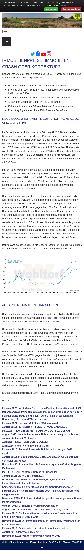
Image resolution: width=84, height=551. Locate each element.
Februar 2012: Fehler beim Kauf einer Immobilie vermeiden (35, 528)
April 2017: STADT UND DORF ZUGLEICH (25, 442)
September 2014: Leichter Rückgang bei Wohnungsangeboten (37, 487)
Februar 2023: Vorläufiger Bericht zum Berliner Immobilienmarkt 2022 (41, 408)
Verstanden (51, 9)
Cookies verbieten (71, 9)
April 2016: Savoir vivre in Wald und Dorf (25, 445)
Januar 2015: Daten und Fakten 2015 (23, 475)
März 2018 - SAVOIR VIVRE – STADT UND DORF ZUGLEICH (36, 430)
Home (5, 32)
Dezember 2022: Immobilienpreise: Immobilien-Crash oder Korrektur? (42, 412)
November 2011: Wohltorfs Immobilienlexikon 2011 (31, 535)
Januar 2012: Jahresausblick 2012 (21, 532)
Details (63, 5)
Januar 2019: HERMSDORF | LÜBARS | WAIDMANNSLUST (35, 427)
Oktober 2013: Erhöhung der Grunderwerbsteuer (30, 505)
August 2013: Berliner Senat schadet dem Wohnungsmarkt (35, 509)
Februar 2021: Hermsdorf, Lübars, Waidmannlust (30, 423)
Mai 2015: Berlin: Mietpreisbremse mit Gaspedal (29, 472)
